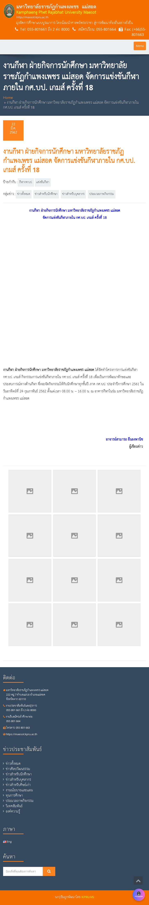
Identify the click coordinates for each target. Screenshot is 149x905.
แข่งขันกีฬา (42, 182)
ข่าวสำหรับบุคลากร (73, 194)
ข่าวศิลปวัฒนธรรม (18, 769)
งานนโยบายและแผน (19, 790)
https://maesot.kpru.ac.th (20, 734)
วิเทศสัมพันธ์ (14, 806)
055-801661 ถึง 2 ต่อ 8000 (48, 29)
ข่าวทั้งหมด (23, 194)
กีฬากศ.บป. (26, 182)
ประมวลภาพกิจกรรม (101, 194)
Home (8, 97)
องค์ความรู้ (13, 811)
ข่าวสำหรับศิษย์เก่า (18, 785)
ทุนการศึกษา (14, 795)
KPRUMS (87, 897)
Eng (7, 841)
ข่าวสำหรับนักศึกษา (46, 194)
